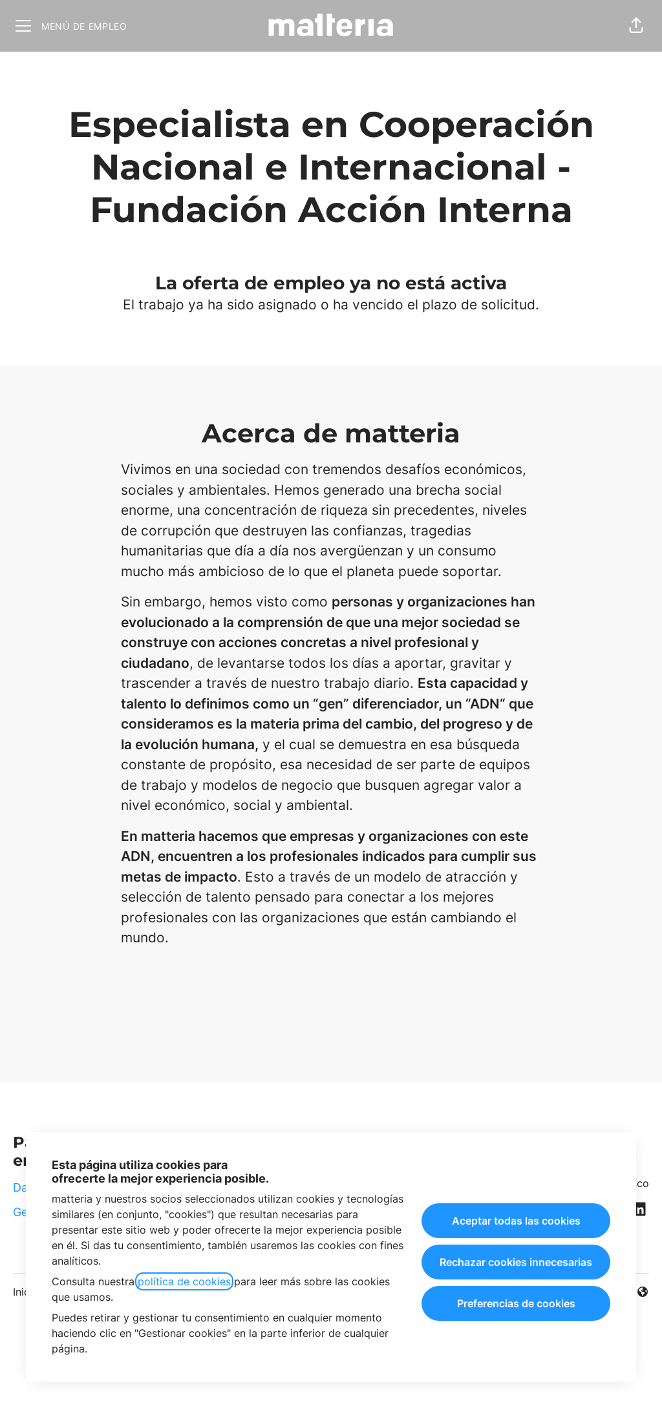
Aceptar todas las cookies (516, 1220)
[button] (636, 26)
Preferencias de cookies (516, 1303)
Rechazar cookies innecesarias (516, 1262)
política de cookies (184, 1281)
